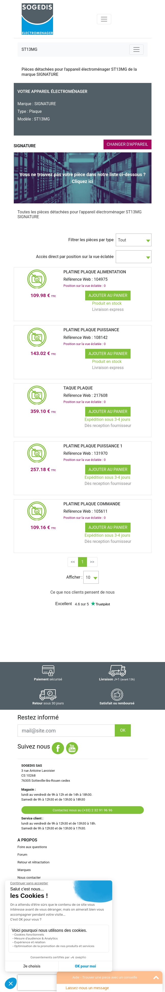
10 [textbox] (88, 577)
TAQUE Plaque (78, 388)
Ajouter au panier (107, 295)
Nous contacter (29, 877)
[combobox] (133, 240)
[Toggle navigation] (104, 19)
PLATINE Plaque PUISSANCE (91, 329)
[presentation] (50, 982)
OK (122, 730)
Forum (22, 854)
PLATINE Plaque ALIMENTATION (95, 272)
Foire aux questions (32, 847)
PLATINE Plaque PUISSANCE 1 (93, 446)
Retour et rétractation (34, 862)
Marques (24, 870)
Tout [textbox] (122, 240)
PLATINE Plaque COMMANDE (92, 503)
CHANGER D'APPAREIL (127, 144)
